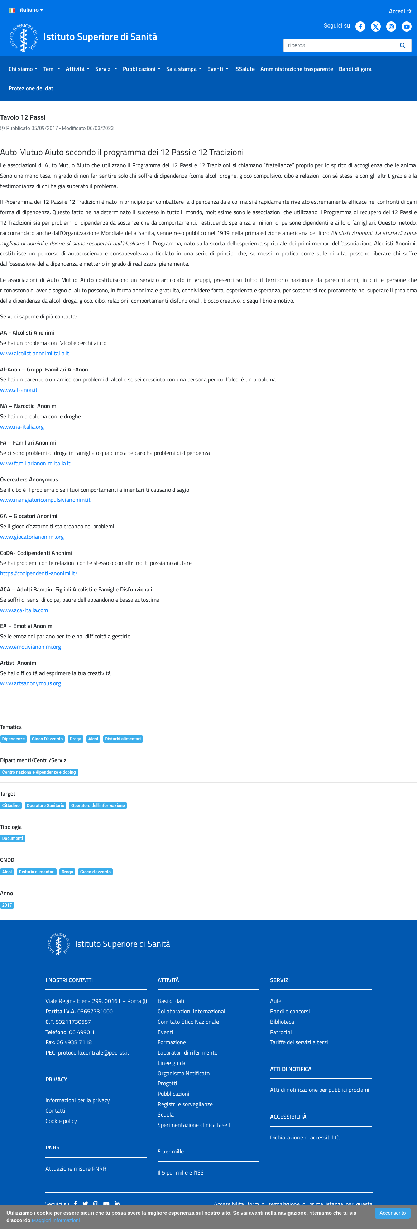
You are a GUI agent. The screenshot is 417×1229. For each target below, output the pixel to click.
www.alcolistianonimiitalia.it (34, 353)
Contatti (55, 1110)
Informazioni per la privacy (77, 1100)
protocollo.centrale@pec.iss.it (93, 1052)
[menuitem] (23, 69)
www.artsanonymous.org (30, 683)
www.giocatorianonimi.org (32, 536)
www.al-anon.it (19, 389)
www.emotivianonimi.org (30, 646)
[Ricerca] (338, 45)
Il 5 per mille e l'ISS (181, 1172)
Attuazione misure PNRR (75, 1168)
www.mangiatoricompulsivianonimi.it (45, 499)
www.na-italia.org (22, 426)
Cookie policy (61, 1121)
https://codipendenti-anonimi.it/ (39, 573)
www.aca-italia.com (24, 610)
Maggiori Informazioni (56, 1220)
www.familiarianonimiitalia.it (35, 463)
